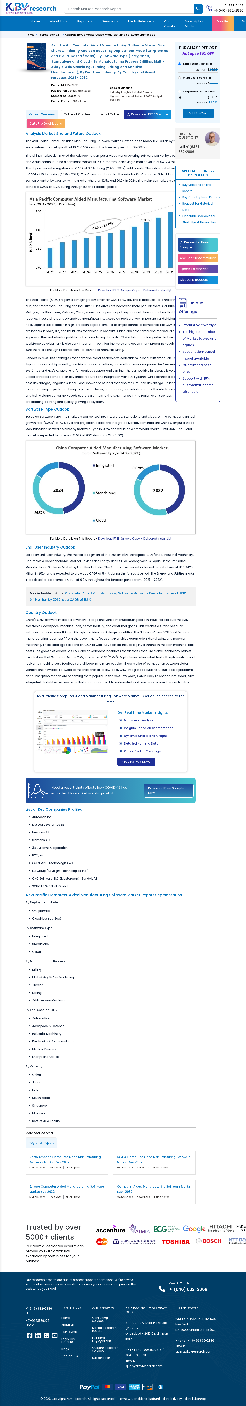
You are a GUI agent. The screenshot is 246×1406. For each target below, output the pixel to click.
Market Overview (42, 114)
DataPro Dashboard (45, 123)
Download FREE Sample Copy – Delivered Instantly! (134, 290)
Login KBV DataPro (68, 1340)
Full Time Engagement (101, 1339)
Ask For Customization (198, 258)
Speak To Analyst (194, 269)
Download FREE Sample (147, 114)
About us (67, 1324)
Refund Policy (159, 1399)
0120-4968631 (136, 1355)
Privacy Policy (181, 1399)
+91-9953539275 (37, 1321)
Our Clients (169, 23)
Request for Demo (136, 761)
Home (35, 21)
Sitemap (200, 1399)
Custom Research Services (105, 1349)
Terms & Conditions (132, 1399)
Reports (83, 21)
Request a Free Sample (194, 245)
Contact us (69, 1356)
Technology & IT (49, 35)
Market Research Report (104, 1329)
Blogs (65, 1349)
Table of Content (78, 114)
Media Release (140, 21)
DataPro (223, 21)
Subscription (101, 1357)
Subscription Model (194, 23)
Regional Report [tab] (41, 1142)
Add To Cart (198, 113)
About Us (57, 21)
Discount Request (194, 279)
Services (109, 21)
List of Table (109, 114)
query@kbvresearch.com (144, 1366)
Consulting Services (100, 1319)
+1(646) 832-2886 (229, 10)
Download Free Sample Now (166, 790)
